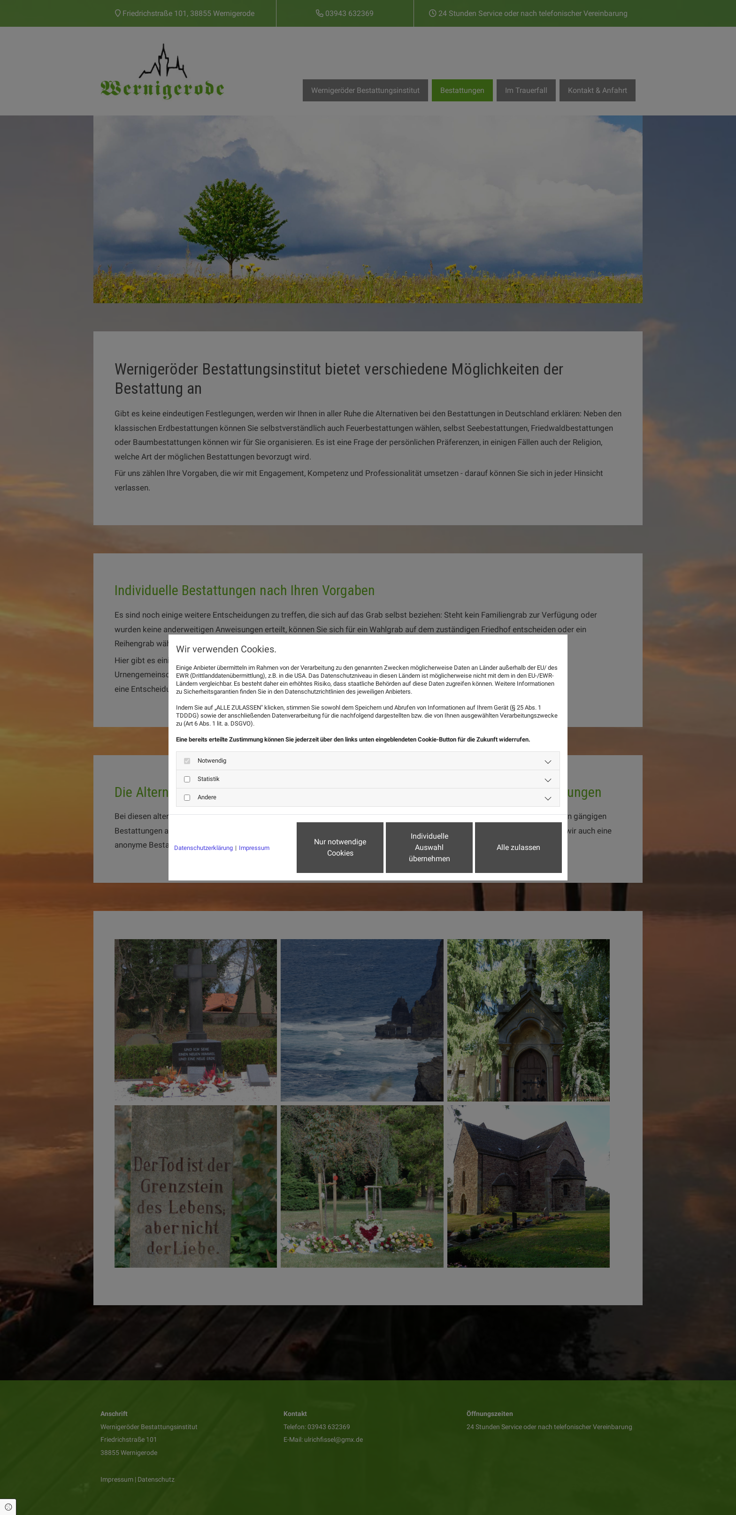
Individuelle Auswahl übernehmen (429, 847)
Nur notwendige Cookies (340, 847)
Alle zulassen (518, 847)
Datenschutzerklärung (203, 847)
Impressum (254, 847)
